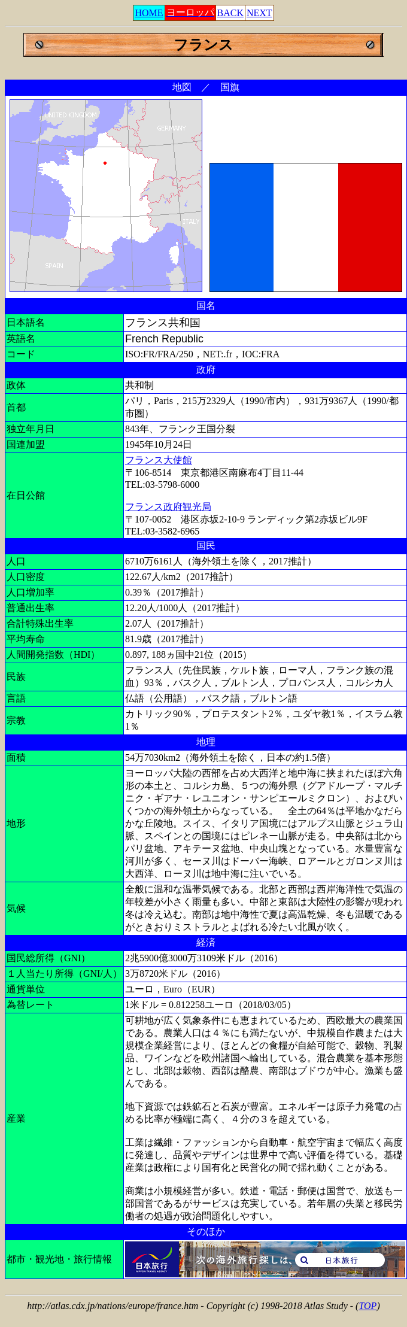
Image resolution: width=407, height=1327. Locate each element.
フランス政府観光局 (168, 507)
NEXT (259, 13)
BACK (230, 13)
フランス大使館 (158, 460)
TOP (367, 1306)
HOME (149, 13)
